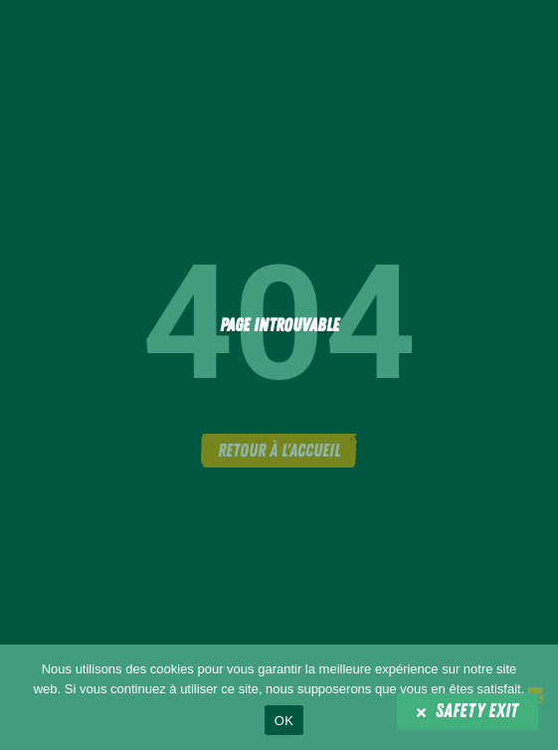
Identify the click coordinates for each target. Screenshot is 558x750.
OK (284, 720)
